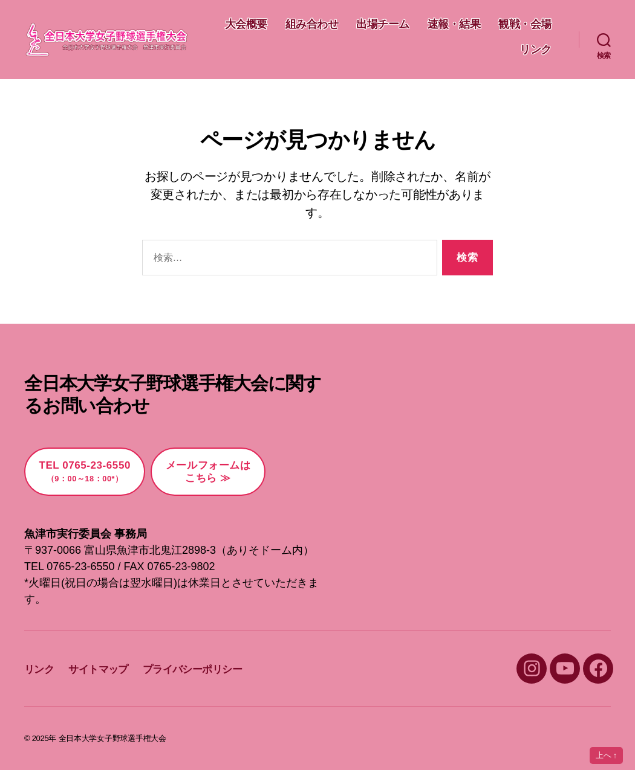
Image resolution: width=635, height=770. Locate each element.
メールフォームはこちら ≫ (208, 472)
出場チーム (454, 24)
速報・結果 (525, 24)
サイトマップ (98, 669)
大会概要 (317, 24)
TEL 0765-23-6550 (84, 471)
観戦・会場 (475, 49)
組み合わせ (382, 24)
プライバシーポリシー (192, 669)
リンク (535, 49)
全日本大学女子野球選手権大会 (112, 738)
